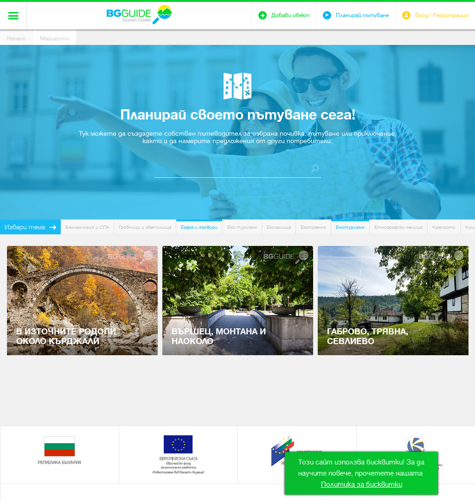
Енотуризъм (350, 227)
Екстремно (313, 227)
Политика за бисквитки (361, 484)
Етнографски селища (398, 227)
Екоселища (279, 227)
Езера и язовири (199, 227)
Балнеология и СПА (87, 227)
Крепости (444, 227)
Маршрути (54, 38)
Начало (16, 38)
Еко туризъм (242, 227)
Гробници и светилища (145, 227)
